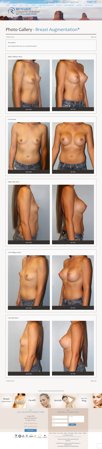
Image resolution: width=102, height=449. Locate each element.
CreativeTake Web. (75, 446)
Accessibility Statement (68, 435)
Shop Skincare (69, 5)
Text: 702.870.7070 (30, 427)
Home (8, 5)
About (14, 5)
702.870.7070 (18, 2)
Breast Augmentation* (57, 30)
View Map (30, 430)
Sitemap (84, 433)
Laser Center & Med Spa (46, 5)
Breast (33, 5)
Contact (79, 5)
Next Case (93, 37)
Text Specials (89, 5)
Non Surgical (71, 433)
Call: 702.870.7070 (30, 423)
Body (27, 5)
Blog (76, 433)
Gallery (59, 5)
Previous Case (10, 37)
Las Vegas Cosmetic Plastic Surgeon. (71, 443)
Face (20, 5)
